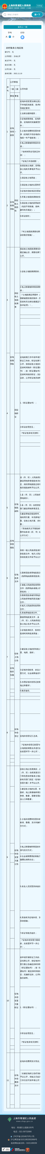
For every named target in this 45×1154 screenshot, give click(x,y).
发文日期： (9, 65)
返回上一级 (22, 27)
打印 (22, 35)
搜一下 (37, 15)
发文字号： (9, 61)
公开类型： (9, 56)
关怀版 (39, 6)
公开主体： (9, 69)
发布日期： (9, 73)
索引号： (8, 52)
